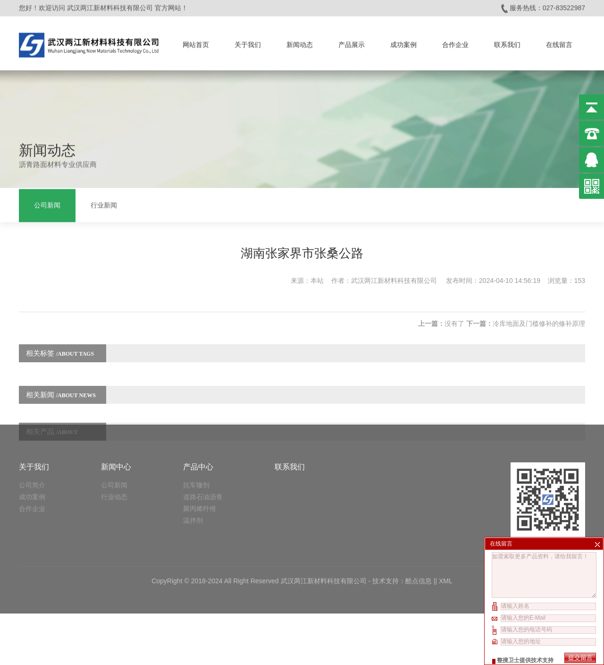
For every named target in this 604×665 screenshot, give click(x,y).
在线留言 (559, 42)
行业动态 (114, 462)
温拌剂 (193, 486)
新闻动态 (299, 42)
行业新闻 (104, 204)
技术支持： (388, 546)
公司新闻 (47, 204)
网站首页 (196, 42)
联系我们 (507, 42)
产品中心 (198, 432)
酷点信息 (418, 546)
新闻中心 (116, 432)
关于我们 (248, 42)
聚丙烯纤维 (199, 474)
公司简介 (32, 450)
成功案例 (403, 42)
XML (446, 546)
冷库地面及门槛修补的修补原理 (539, 317)
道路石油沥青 (203, 462)
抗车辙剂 (196, 450)
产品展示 (351, 42)
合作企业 (455, 42)
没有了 (454, 317)
